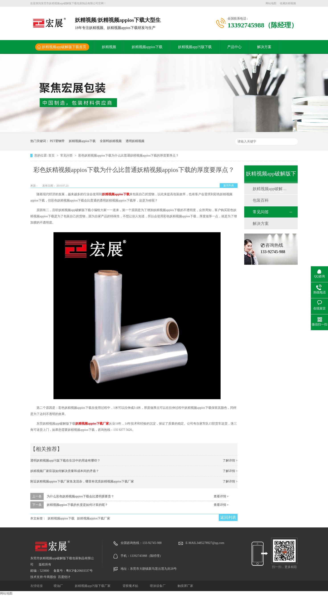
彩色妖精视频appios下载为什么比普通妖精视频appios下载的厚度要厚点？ (128, 155)
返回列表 (228, 185)
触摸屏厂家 (185, 586)
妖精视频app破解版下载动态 (271, 189)
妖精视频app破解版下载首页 (64, 47)
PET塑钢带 (57, 141)
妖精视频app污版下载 (195, 47)
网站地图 (271, 3)
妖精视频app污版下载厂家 (93, 586)
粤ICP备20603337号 (79, 570)
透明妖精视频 (135, 141)
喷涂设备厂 (158, 586)
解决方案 (264, 47)
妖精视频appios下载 (147, 47)
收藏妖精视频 (288, 3)
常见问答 (67, 155)
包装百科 (261, 200)
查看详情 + (221, 496)
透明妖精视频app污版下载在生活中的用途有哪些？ (65, 460)
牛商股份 (50, 577)
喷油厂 (59, 586)
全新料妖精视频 (111, 141)
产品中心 (234, 47)
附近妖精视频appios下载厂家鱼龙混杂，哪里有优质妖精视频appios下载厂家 (82, 481)
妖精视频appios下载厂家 (92, 423)
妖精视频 (109, 47)
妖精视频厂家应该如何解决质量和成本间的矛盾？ (64, 471)
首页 (51, 155)
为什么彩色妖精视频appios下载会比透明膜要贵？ (80, 496)
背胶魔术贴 (131, 586)
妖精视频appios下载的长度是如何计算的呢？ (77, 504)
